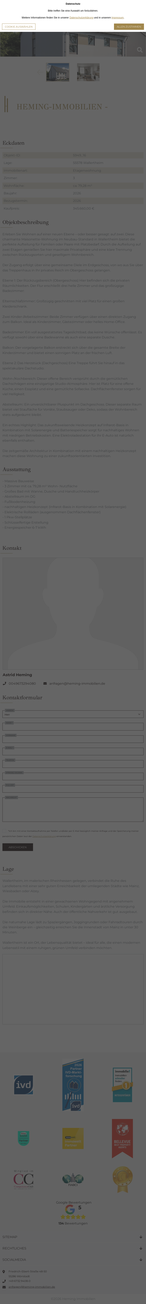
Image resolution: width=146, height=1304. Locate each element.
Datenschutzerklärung (81, 17)
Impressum (118, 17)
